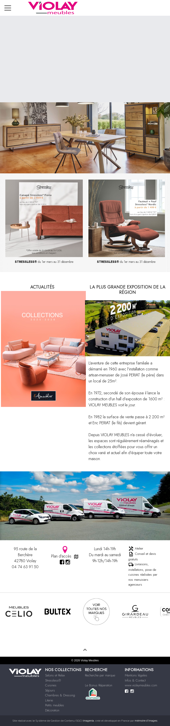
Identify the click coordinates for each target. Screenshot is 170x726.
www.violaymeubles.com (141, 685)
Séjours (50, 690)
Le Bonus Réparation (98, 685)
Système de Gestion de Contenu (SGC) (64, 720)
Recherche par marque (100, 675)
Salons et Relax (55, 675)
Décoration (52, 710)
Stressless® (53, 680)
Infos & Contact (135, 680)
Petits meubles (54, 705)
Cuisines (50, 685)
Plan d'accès (65, 552)
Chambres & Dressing (60, 695)
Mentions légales (136, 675)
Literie (49, 700)
